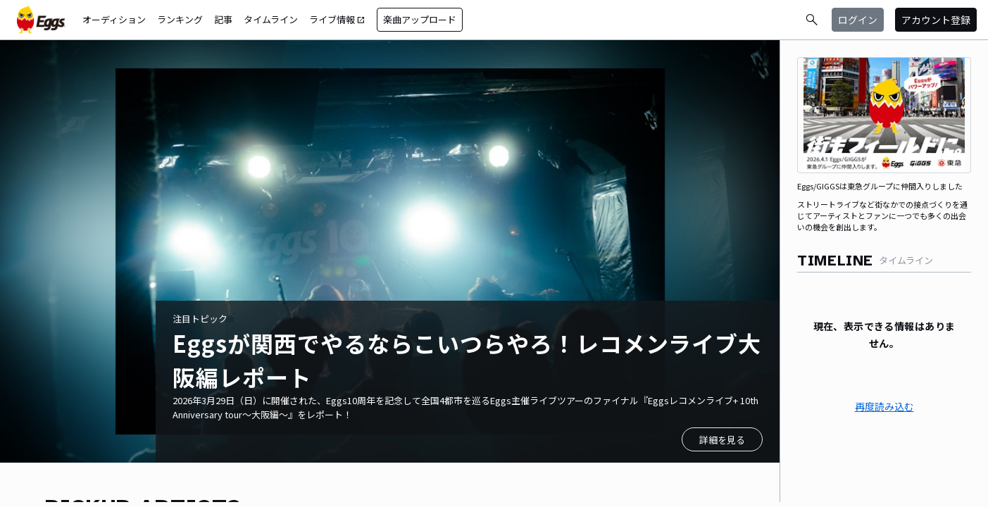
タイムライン (271, 19)
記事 (223, 19)
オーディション (114, 19)
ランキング (180, 19)
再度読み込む (884, 406)
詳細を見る (722, 439)
